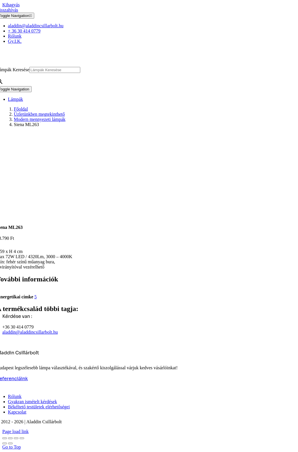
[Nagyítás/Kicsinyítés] (4, 438)
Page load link (15, 431)
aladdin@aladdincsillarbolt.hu (30, 332)
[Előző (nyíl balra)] (4, 443)
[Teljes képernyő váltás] (10, 438)
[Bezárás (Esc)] (22, 438)
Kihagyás (11, 4)
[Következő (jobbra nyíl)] (10, 443)
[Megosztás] (16, 438)
